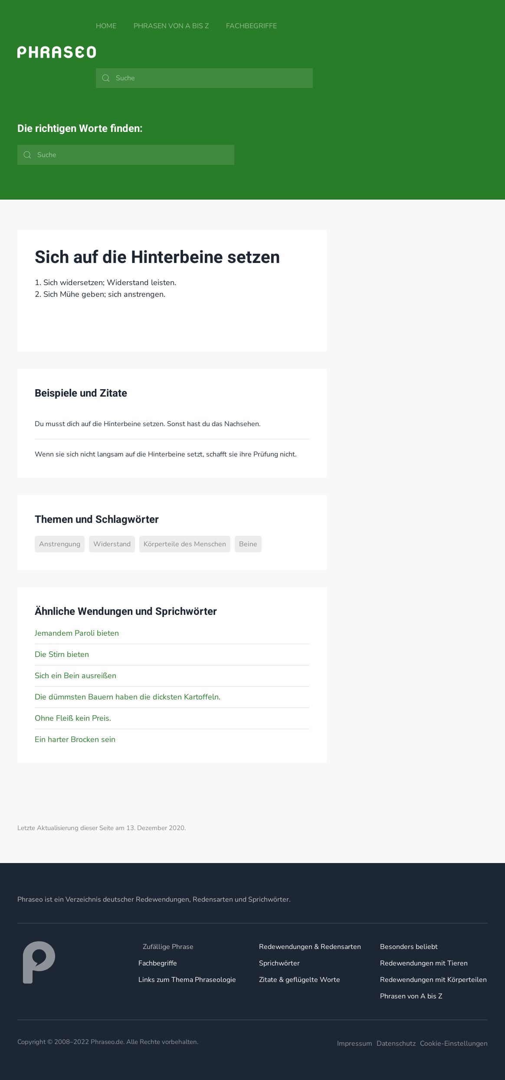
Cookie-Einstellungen (454, 1043)
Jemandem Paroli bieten (77, 633)
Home (106, 26)
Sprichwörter (279, 963)
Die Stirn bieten (62, 654)
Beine (248, 544)
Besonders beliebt (409, 947)
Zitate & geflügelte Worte (299, 980)
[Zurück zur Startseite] (56, 52)
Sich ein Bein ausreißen (75, 675)
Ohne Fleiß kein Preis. (73, 718)
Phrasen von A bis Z (171, 26)
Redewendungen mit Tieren (424, 963)
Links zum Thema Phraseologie (187, 980)
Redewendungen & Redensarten (310, 947)
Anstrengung (59, 544)
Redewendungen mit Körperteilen (433, 980)
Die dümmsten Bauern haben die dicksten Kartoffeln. (127, 697)
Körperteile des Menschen (185, 544)
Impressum (354, 1043)
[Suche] (204, 78)
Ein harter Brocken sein (75, 739)
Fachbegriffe (251, 26)
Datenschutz (396, 1043)
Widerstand (112, 544)
